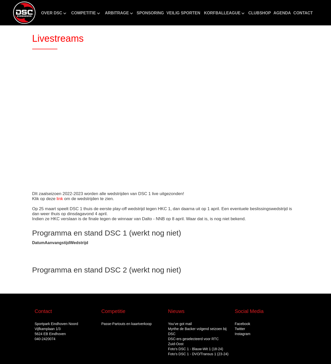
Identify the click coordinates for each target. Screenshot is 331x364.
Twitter (240, 329)
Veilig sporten (183, 13)
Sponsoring (150, 13)
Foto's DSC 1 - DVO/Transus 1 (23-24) (198, 354)
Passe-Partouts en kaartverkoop (126, 324)
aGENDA (282, 13)
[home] (24, 13)
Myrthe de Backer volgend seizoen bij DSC (197, 331)
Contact (303, 13)
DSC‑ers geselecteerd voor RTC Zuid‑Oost (193, 341)
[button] (54, 13)
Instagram (242, 334)
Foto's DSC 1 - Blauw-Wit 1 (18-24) (195, 349)
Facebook (242, 324)
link (60, 198)
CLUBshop (259, 13)
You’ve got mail (180, 324)
